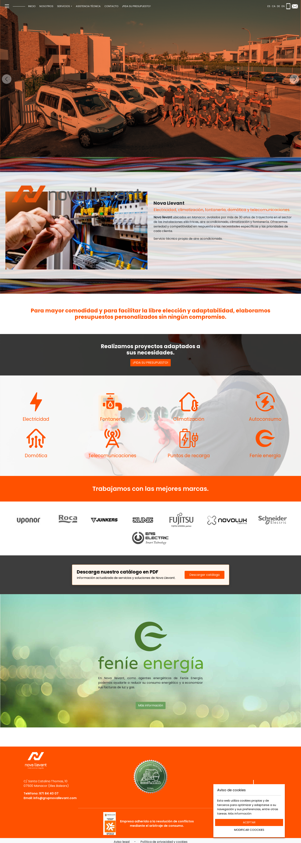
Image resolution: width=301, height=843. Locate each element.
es (268, 6)
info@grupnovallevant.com (55, 798)
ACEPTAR (249, 822)
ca (273, 6)
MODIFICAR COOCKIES (249, 830)
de (278, 6)
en (283, 6)
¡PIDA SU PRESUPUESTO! (150, 362)
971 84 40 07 (48, 793)
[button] (64, 6)
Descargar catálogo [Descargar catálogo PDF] (204, 575)
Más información (150, 688)
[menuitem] (32, 6)
